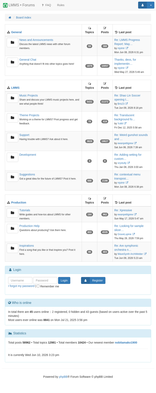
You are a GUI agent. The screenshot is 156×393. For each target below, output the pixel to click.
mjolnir (121, 48)
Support (24, 135)
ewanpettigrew (125, 143)
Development (27, 154)
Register (92, 280)
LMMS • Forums (19, 5)
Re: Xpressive (123, 210)
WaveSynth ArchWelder (130, 254)
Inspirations (26, 245)
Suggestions (27, 174)
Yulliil (120, 123)
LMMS (15, 87)
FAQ (46, 5)
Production (18, 202)
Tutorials (24, 210)
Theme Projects (29, 115)
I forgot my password (21, 286)
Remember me (48, 286)
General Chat (27, 59)
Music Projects (28, 95)
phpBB (63, 376)
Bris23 (121, 103)
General (16, 32)
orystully (122, 163)
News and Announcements (36, 40)
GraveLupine (124, 234)
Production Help (29, 226)
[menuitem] (60, 5)
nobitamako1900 (126, 342)
